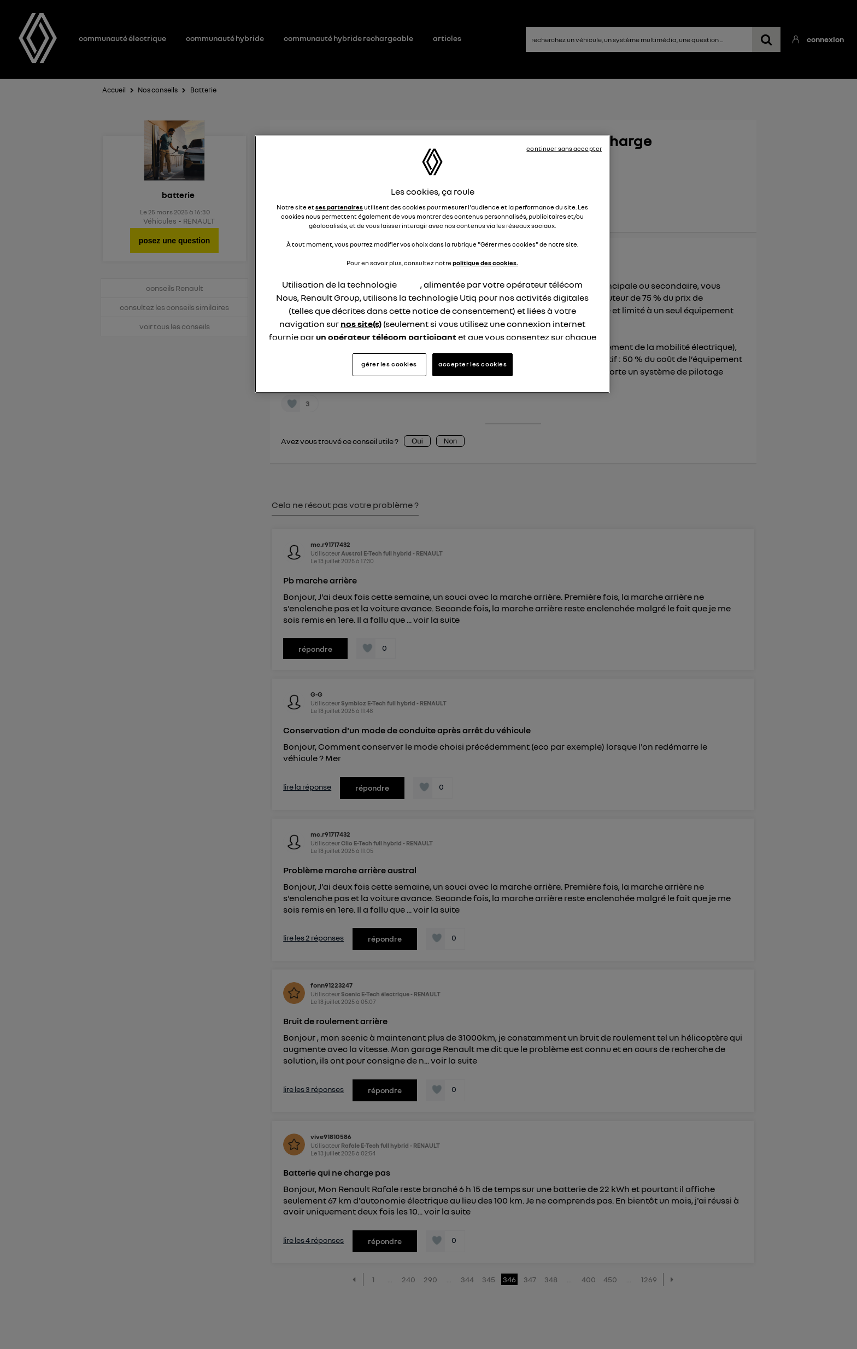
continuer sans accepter (564, 149)
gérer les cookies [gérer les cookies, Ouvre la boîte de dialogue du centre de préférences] (389, 364)
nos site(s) (361, 323)
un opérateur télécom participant (386, 336)
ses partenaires (339, 207)
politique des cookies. (485, 263)
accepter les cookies (472, 364)
